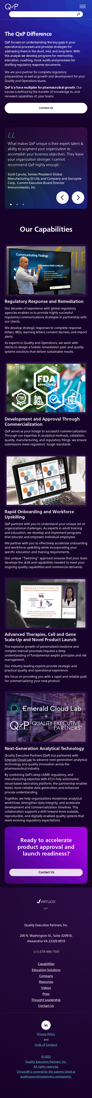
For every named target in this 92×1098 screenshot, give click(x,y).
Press (46, 994)
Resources (46, 982)
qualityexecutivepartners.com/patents (45, 1076)
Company (46, 976)
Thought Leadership (46, 1000)
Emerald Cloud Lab (18, 761)
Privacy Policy (46, 1034)
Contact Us (46, 108)
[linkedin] (46, 1025)
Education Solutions (46, 970)
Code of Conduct (46, 1045)
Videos (46, 988)
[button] (62, 197)
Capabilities (46, 964)
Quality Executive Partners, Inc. (46, 1062)
